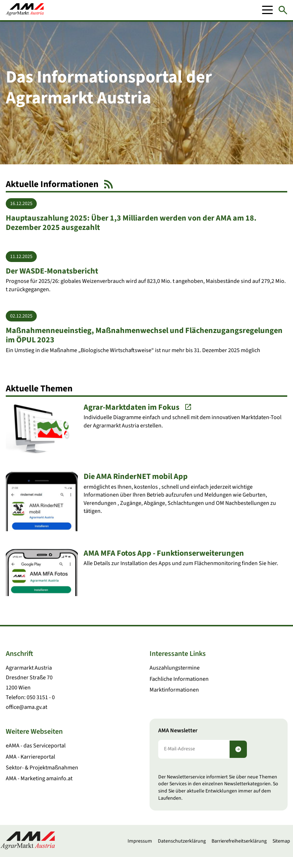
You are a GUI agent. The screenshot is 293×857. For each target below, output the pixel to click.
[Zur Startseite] (25, 10)
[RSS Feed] (108, 184)
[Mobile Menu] (267, 10)
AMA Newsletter (177, 730)
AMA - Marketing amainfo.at (39, 778)
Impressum (140, 841)
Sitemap (281, 841)
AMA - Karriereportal (30, 757)
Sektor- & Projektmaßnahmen (42, 768)
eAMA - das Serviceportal (36, 746)
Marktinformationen (174, 690)
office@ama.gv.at (26, 707)
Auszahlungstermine (175, 668)
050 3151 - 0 (41, 697)
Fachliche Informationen (179, 679)
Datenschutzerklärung (182, 841)
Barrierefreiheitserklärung (239, 841)
